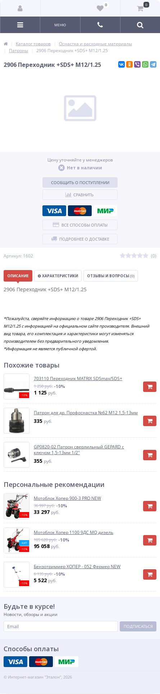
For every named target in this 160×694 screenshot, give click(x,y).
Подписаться (138, 626)
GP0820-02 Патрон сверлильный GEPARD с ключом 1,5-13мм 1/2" (79, 449)
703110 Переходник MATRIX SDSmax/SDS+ (78, 379)
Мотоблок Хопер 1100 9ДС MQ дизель (73, 532)
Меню (60, 24)
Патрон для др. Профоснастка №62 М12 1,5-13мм (86, 413)
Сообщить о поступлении (80, 182)
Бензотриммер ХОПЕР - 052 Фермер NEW (77, 567)
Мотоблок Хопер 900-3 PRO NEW (67, 498)
